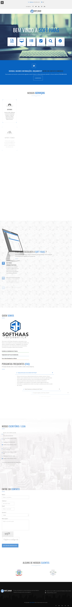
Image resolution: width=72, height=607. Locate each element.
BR (42, 2)
